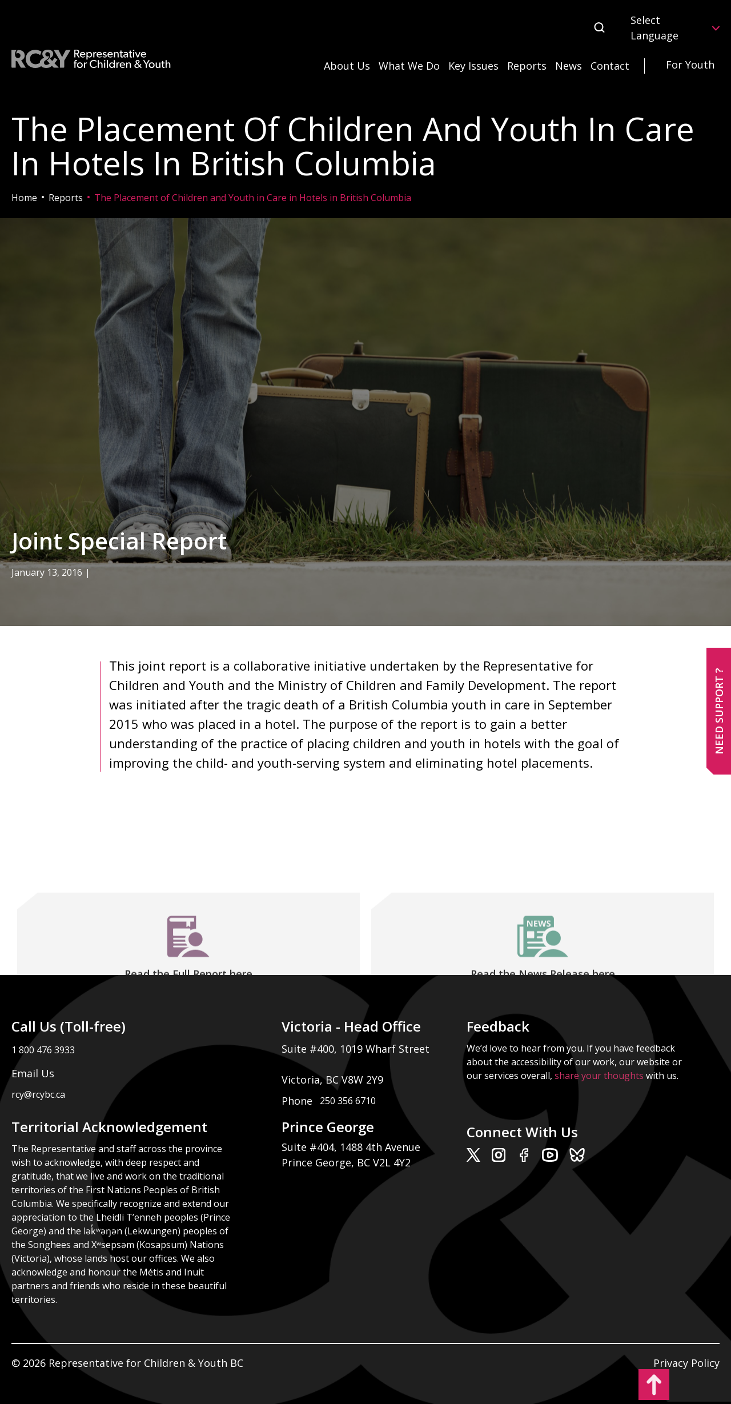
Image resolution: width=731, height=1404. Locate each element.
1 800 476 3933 (43, 1050)
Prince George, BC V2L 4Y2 (346, 1162)
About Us (347, 66)
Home (24, 197)
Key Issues (473, 66)
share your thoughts (599, 1075)
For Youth (690, 64)
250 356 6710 (348, 1100)
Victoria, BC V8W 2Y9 (334, 1079)
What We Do (409, 66)
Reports (527, 66)
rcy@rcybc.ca (38, 1094)
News (568, 66)
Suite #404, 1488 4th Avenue (352, 1147)
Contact (610, 66)
